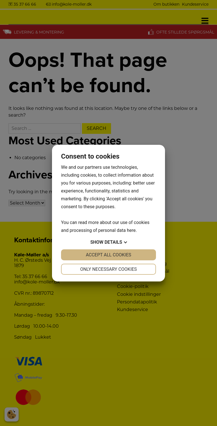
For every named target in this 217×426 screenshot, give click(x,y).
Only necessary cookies (108, 269)
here (131, 230)
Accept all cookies (108, 255)
